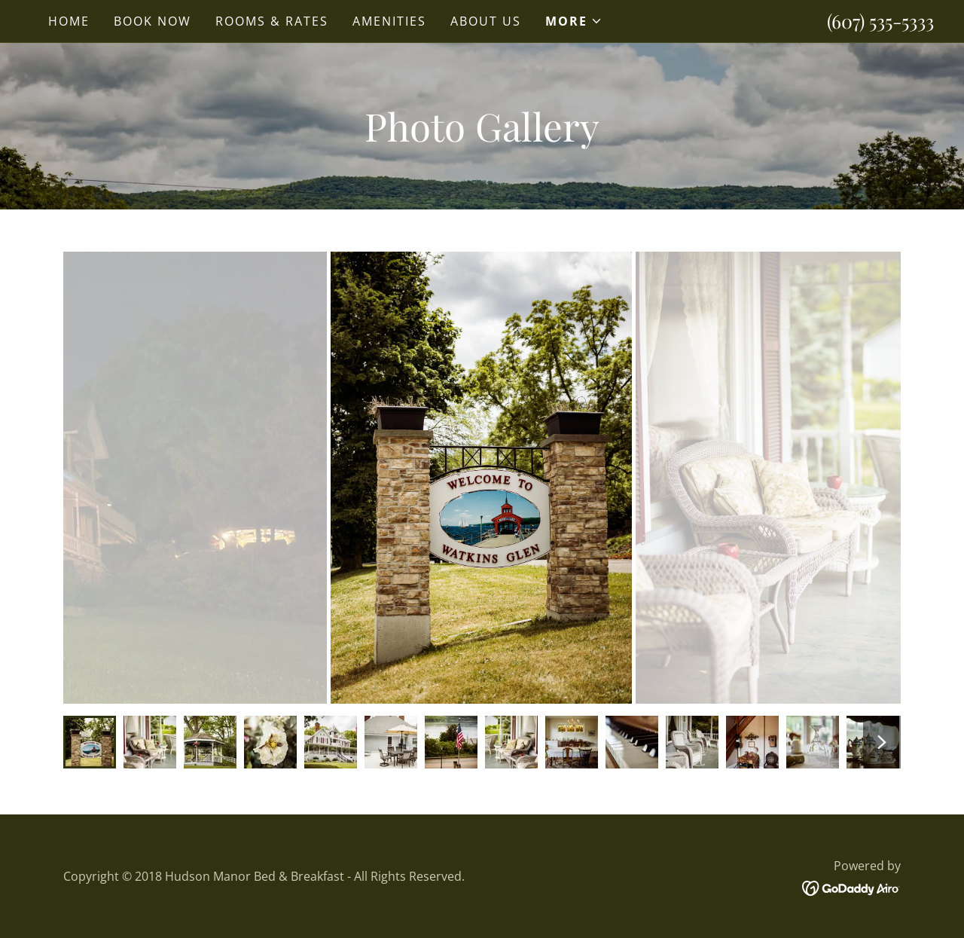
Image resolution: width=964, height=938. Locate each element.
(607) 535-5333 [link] (880, 20)
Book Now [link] (152, 21)
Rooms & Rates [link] (271, 21)
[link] (851, 887)
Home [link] (69, 21)
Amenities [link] (389, 21)
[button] (573, 21)
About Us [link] (485, 21)
